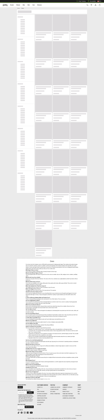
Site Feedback (40, 402)
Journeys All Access (55, 387)
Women (17, 5)
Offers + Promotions (55, 393)
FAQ (38, 389)
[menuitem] (11, 5)
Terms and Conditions (68, 393)
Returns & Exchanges (42, 393)
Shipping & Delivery (41, 395)
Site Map (39, 404)
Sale (32, 5)
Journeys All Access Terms (69, 398)
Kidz (27, 5)
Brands (11, 5)
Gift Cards (52, 391)
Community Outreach (67, 387)
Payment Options (41, 400)
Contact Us (39, 387)
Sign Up (20, 387)
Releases (37, 5)
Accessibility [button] (91, 1)
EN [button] (99, 1)
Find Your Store (21, 404)
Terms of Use (27, 398)
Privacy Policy (66, 391)
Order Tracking (81, 1)
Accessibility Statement (68, 395)
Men (22, 5)
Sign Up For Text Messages (24, 390)
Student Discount (54, 389)
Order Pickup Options (42, 398)
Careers (65, 389)
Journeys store (47, 379)
